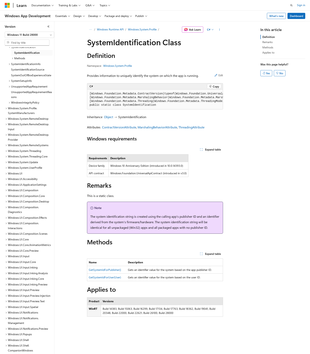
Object (108, 117)
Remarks (267, 42)
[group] (155, 99)
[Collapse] (48, 26)
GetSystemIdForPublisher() (105, 270)
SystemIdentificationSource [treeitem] (27, 69)
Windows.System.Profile (142, 29)
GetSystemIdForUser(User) (105, 277)
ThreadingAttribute (191, 127)
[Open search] (291, 5)
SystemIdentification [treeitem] (27, 53)
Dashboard (296, 16)
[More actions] (219, 29)
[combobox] (29, 35)
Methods (267, 47)
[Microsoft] (7, 5)
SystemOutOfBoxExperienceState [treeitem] (31, 75)
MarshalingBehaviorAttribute (157, 127)
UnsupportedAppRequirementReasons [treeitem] (31, 94)
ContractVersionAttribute (119, 127)
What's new (276, 16)
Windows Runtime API (110, 29)
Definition (268, 37)
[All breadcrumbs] (90, 29)
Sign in (301, 5)
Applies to (268, 52)
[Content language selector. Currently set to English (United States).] (23, 348)
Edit (219, 75)
